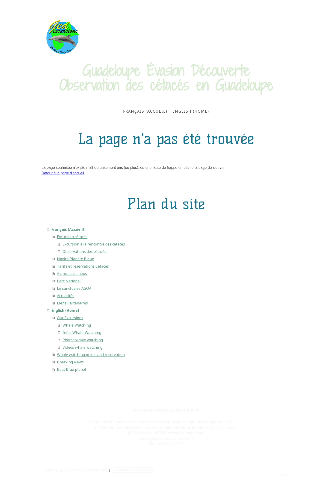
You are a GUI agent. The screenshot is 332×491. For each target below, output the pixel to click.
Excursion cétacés (72, 236)
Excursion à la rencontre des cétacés (93, 244)
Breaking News (70, 362)
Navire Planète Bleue (75, 258)
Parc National (69, 280)
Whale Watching (76, 325)
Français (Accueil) (145, 111)
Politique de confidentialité (89, 470)
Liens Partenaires (72, 303)
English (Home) (190, 111)
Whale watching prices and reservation (91, 354)
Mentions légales (56, 470)
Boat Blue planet (71, 369)
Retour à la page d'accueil (63, 173)
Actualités (65, 295)
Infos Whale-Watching (81, 332)
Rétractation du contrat (132, 470)
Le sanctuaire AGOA (74, 288)
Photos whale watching (82, 339)
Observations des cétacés (84, 251)
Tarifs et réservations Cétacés (83, 266)
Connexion (280, 475)
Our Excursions (70, 317)
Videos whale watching (82, 347)
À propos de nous (72, 273)
